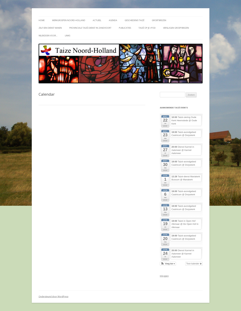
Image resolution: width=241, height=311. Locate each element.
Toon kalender (194, 263)
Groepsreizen (159, 20)
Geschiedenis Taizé (134, 20)
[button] (168, 263)
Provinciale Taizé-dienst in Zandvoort (90, 27)
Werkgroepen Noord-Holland (68, 20)
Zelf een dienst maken (50, 27)
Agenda (113, 20)
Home (42, 20)
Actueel (97, 20)
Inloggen (164, 275)
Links (67, 35)
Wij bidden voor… (48, 35)
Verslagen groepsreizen (176, 27)
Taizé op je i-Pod (147, 27)
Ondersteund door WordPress (53, 296)
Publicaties (125, 27)
